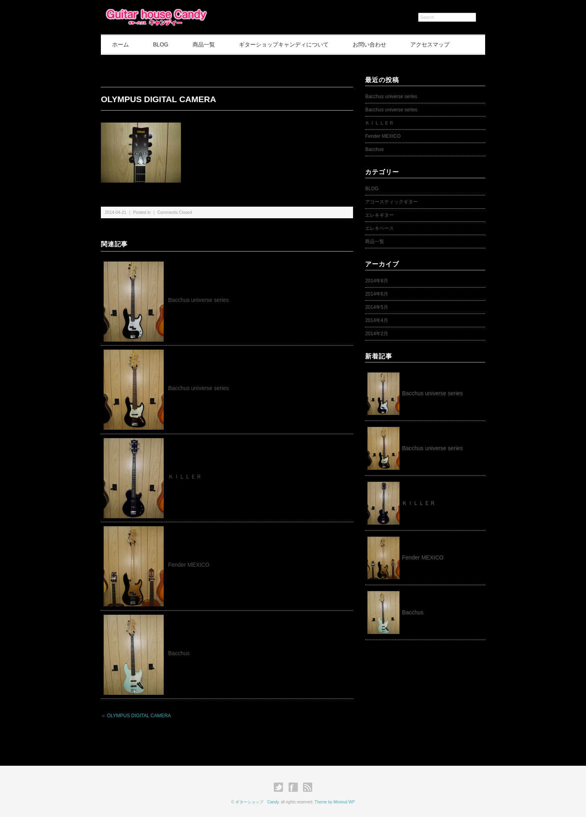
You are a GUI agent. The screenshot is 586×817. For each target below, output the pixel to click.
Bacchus (179, 653)
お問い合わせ (376, 44)
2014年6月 (376, 294)
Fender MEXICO (188, 565)
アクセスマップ (438, 44)
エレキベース (379, 228)
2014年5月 (376, 307)
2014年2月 (376, 333)
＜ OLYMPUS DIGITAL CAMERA (136, 716)
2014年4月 (376, 320)
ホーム (121, 44)
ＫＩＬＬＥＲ (187, 476)
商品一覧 (208, 44)
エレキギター (379, 215)
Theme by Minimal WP (335, 802)
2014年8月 (376, 281)
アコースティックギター (391, 202)
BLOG (163, 44)
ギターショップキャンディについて (289, 44)
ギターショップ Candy (257, 802)
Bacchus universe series (198, 300)
